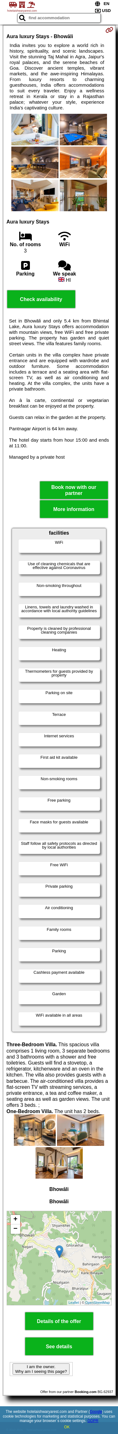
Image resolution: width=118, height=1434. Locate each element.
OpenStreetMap (97, 1302)
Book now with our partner (73, 490)
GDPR (92, 1421)
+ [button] (15, 1219)
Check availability (41, 299)
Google (96, 1411)
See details (59, 1346)
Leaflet (74, 1302)
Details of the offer (59, 1321)
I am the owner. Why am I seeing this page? (41, 1369)
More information (73, 509)
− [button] (15, 1229)
